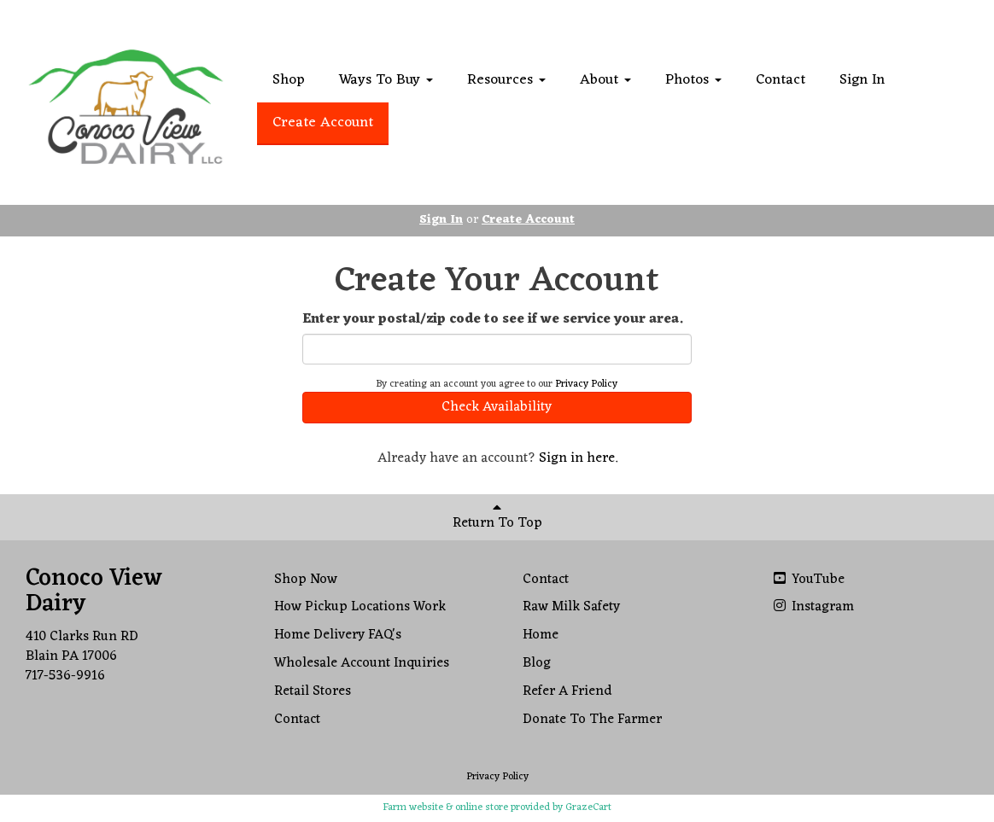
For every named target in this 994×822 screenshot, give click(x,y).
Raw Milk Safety (571, 607)
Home (540, 635)
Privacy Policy (586, 384)
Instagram (812, 607)
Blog (537, 663)
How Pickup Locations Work (360, 607)
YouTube (808, 580)
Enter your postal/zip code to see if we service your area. (492, 319)
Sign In (862, 80)
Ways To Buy (386, 80)
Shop (288, 80)
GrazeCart (588, 807)
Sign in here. (578, 458)
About (605, 80)
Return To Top (497, 517)
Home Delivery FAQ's (337, 635)
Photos (693, 80)
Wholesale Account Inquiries (361, 663)
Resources (506, 80)
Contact (780, 80)
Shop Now (305, 580)
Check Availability (496, 407)
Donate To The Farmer (592, 720)
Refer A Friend (567, 691)
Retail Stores (312, 691)
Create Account (322, 123)
